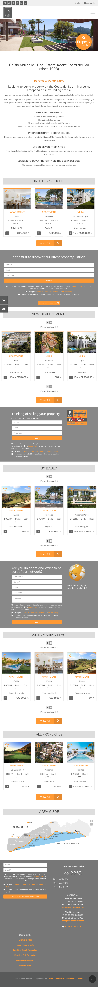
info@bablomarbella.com (73, 907)
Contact (79, 979)
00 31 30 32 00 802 (73, 926)
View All (45, 243)
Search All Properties (49, 303)
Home (50, 979)
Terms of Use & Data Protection (48, 292)
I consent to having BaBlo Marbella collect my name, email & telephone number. (49, 294)
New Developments (25, 960)
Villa (49, 356)
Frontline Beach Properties (25, 950)
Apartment (16, 356)
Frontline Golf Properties (25, 955)
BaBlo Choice (25, 965)
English (78, 3)
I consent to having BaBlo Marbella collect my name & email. (24, 890)
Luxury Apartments (25, 945)
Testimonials (70, 979)
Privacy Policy (78, 286)
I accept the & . (49, 292)
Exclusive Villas (25, 940)
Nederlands (89, 3)
